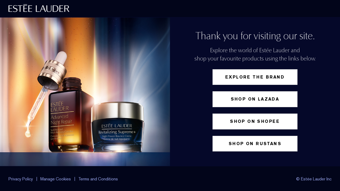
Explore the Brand (255, 77)
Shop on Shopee (255, 121)
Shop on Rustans (255, 143)
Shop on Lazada (255, 99)
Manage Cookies (56, 179)
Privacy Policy (20, 179)
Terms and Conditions (98, 179)
